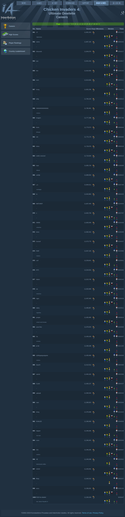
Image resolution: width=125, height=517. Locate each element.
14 (85, 24)
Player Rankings (15, 43)
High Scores (13, 35)
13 (82, 24)
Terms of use (87, 513)
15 (87, 24)
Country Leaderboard (17, 51)
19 (97, 24)
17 (92, 24)
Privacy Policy (98, 513)
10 (75, 24)
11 (78, 24)
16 (89, 24)
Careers (12, 26)
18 (94, 24)
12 (80, 24)
